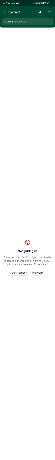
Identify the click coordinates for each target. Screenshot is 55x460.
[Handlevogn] (39, 12)
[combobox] (27, 21)
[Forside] (11, 12)
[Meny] (49, 12)
